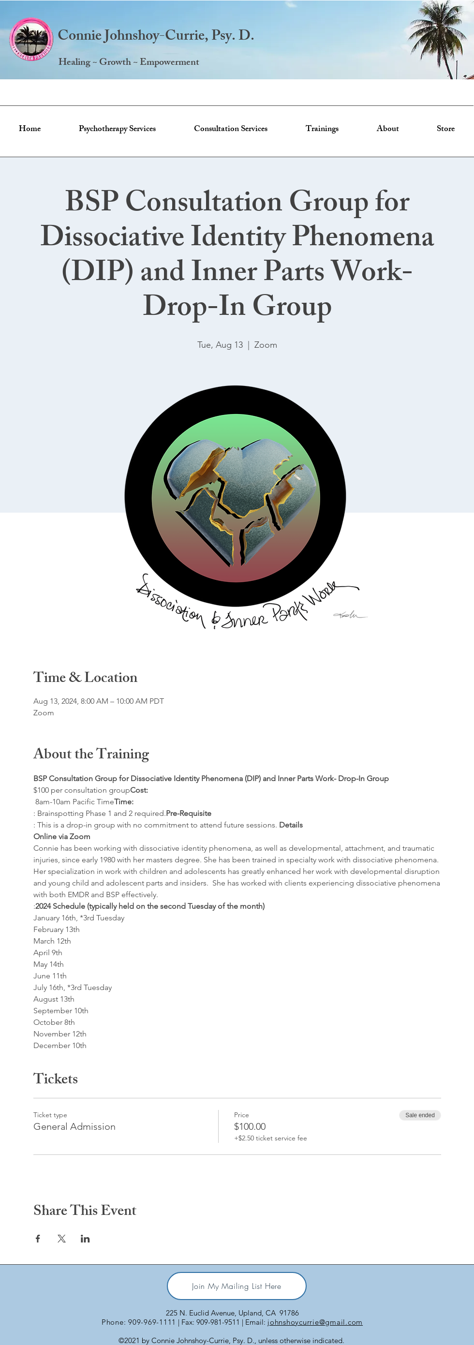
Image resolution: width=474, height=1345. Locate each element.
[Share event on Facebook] (38, 1238)
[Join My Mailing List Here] (237, 1286)
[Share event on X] (61, 1238)
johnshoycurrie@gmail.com (315, 1322)
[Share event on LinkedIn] (85, 1238)
